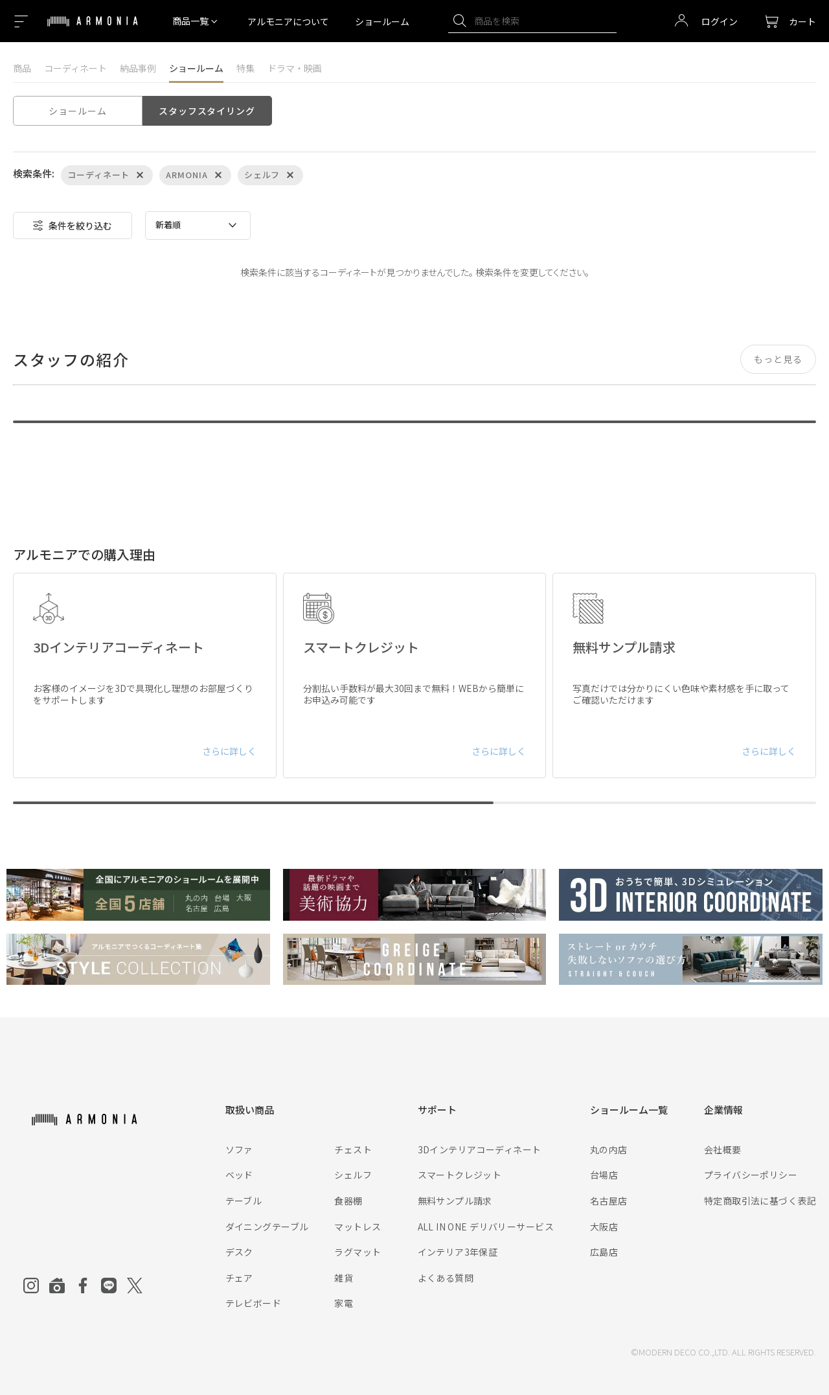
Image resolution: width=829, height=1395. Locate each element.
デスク (239, 1251)
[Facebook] (83, 1285)
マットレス (357, 1226)
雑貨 (343, 1277)
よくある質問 (446, 1277)
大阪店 (604, 1226)
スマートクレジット (460, 1174)
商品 (22, 68)
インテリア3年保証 (458, 1251)
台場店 (604, 1174)
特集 (245, 68)
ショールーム (382, 21)
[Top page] (93, 29)
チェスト (353, 1149)
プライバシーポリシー (750, 1174)
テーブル (243, 1200)
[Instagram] (31, 1285)
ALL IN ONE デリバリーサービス (486, 1226)
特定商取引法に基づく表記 (760, 1200)
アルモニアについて (288, 21)
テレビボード (253, 1303)
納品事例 (138, 68)
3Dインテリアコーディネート (479, 1149)
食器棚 (348, 1200)
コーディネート (75, 68)
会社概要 (723, 1149)
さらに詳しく (229, 750)
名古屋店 (609, 1200)
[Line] (109, 1285)
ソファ (239, 1149)
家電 (343, 1303)
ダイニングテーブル (267, 1226)
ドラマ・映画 (294, 68)
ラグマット (357, 1251)
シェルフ (353, 1174)
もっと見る (778, 358)
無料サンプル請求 (455, 1200)
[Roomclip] (57, 1285)
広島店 (604, 1251)
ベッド (239, 1174)
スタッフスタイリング (207, 110)
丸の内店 (609, 1149)
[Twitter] (134, 1285)
